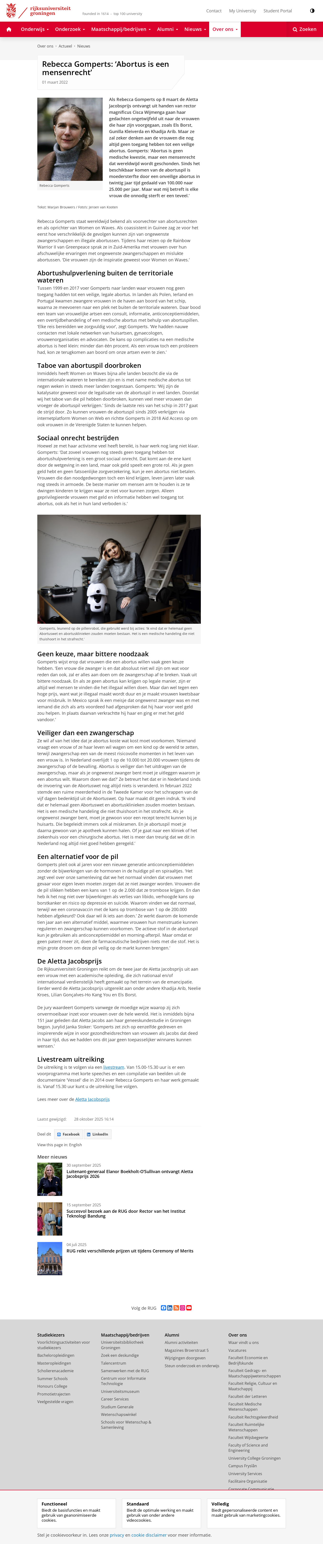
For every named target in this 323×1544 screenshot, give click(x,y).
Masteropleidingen (54, 1364)
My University (242, 11)
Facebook (69, 1134)
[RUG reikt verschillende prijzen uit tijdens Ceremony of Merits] (49, 1259)
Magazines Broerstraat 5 (187, 1351)
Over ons (45, 46)
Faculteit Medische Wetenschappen (245, 1407)
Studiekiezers (51, 1335)
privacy (117, 1535)
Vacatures (237, 1351)
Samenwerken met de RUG (125, 1371)
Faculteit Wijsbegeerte (248, 1438)
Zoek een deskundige (120, 1356)
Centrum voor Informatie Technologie (123, 1381)
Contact (214, 11)
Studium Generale (117, 1407)
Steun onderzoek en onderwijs (192, 1366)
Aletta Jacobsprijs (92, 1099)
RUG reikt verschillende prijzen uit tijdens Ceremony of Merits (130, 1251)
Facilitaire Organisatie (247, 1482)
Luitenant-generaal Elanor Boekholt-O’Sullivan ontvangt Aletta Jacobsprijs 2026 (130, 1174)
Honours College (52, 1387)
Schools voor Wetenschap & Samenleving (126, 1425)
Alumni (172, 1335)
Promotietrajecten (53, 1394)
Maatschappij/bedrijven (125, 1335)
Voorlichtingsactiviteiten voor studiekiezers (63, 1345)
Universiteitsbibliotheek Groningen (122, 1345)
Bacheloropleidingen (55, 1356)
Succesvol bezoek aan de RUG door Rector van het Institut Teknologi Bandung (126, 1214)
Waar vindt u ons (243, 1343)
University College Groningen (254, 1459)
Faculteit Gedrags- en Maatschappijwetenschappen (254, 1374)
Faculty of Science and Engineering (248, 1448)
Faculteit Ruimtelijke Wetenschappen (246, 1428)
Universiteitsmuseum (120, 1392)
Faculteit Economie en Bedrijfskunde (248, 1361)
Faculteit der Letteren (247, 1397)
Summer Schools (52, 1379)
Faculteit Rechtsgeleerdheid (253, 1417)
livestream (113, 1067)
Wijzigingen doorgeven (185, 1358)
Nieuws (83, 46)
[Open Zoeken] (304, 29)
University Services (245, 1474)
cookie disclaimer (149, 1535)
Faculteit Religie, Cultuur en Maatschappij (252, 1386)
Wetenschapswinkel (118, 1415)
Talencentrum (113, 1364)
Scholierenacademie (55, 1371)
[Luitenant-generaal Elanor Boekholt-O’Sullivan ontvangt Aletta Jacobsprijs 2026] (49, 1180)
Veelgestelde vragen (55, 1402)
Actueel (65, 46)
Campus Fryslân (242, 1466)
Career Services (115, 1399)
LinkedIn (100, 1134)
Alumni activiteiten (181, 1343)
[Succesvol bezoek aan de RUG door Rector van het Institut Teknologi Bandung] (49, 1219)
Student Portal (278, 11)
